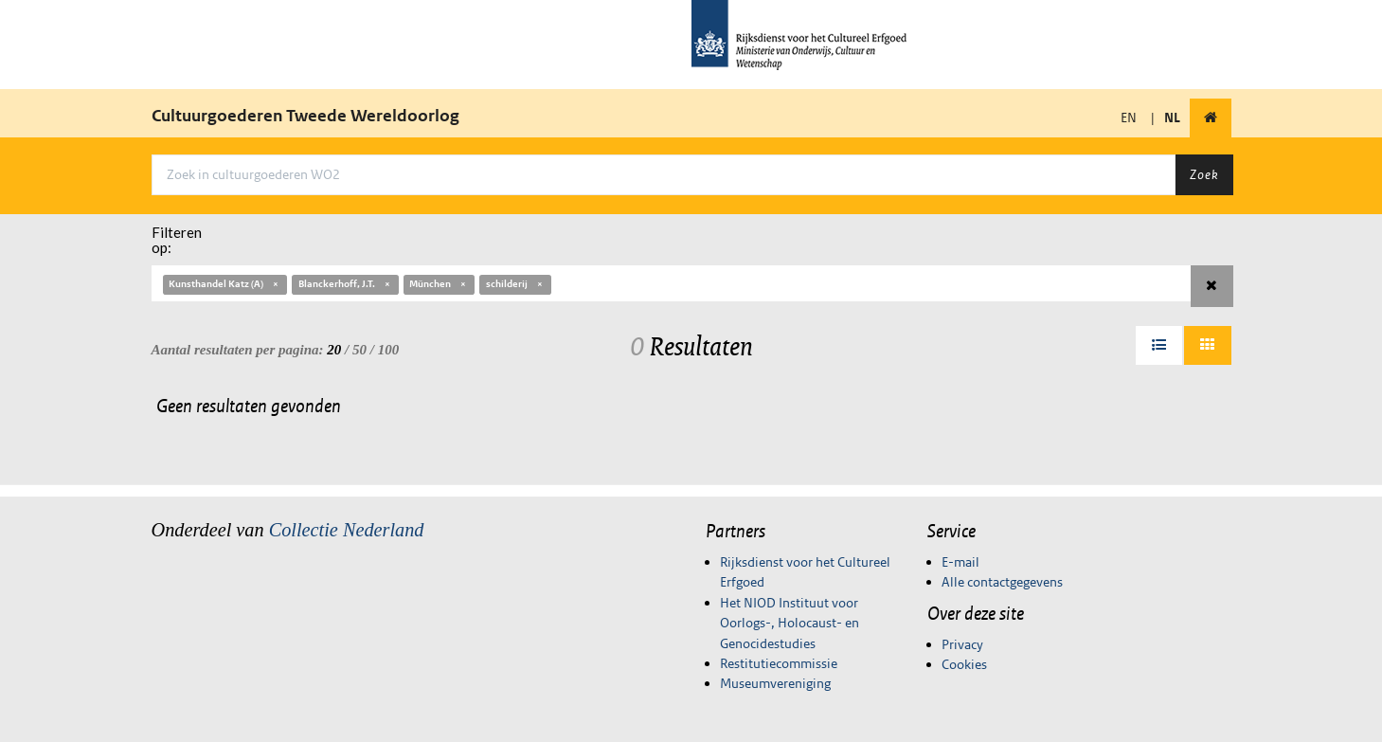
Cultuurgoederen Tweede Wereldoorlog (305, 115)
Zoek (1204, 174)
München (438, 284)
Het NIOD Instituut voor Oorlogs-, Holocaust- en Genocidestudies (789, 623)
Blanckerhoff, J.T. (345, 284)
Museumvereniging (775, 683)
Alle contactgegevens (1002, 581)
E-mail (960, 561)
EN (1129, 117)
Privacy (962, 644)
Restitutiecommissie (778, 663)
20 (334, 349)
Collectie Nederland (346, 529)
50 (359, 349)
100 (389, 349)
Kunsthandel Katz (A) (224, 284)
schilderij (515, 284)
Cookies (964, 664)
